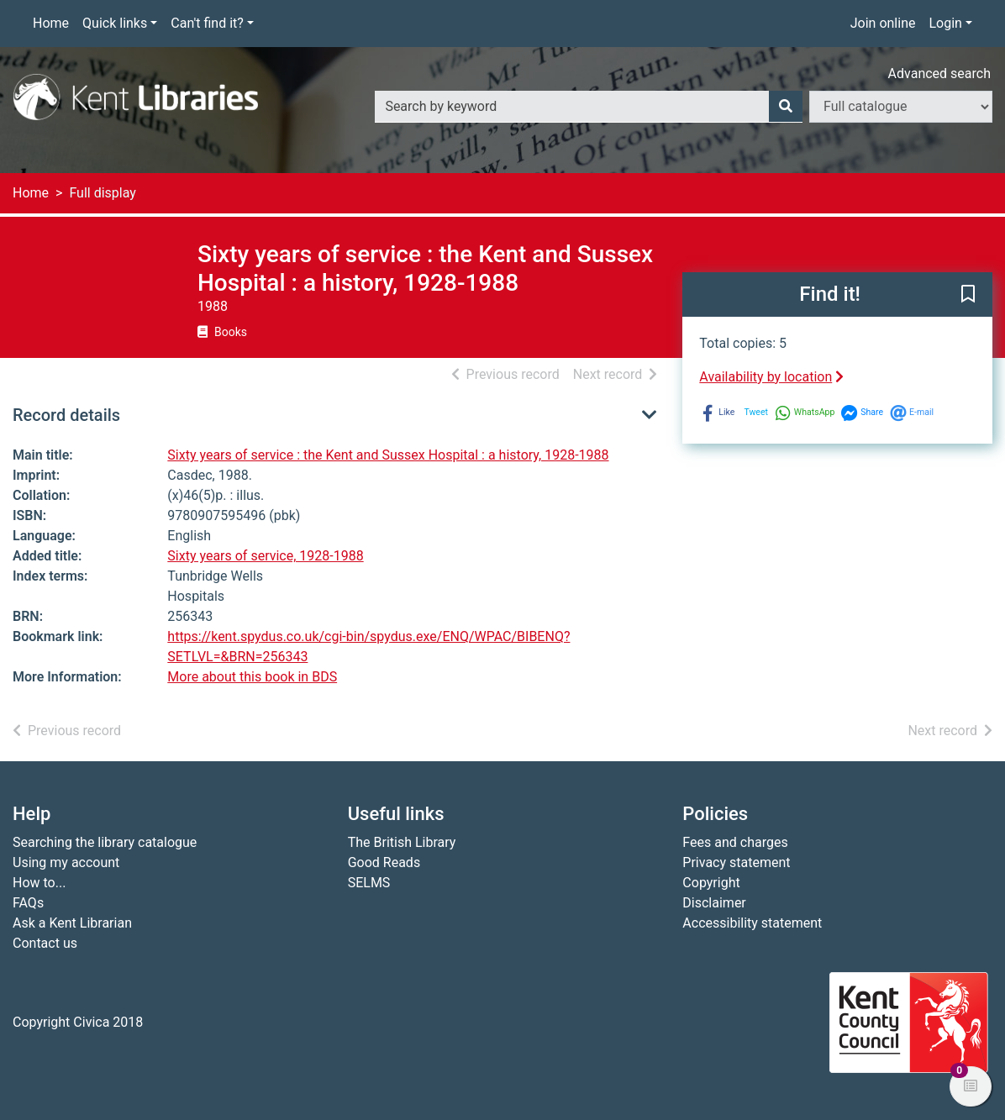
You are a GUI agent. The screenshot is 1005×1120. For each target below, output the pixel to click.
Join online (883, 23)
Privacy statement (736, 862)
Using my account (66, 862)
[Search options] (900, 107)
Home (51, 23)
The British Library (402, 842)
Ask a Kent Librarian (72, 923)
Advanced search (939, 74)
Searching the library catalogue (105, 842)
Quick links (114, 23)
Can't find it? (207, 23)
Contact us (45, 943)
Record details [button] (66, 415)
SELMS (369, 883)
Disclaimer (713, 903)
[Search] (785, 107)
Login (945, 23)
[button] (968, 296)
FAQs (28, 903)
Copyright (710, 883)
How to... (39, 883)
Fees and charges (734, 842)
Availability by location (771, 377)
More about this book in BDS (252, 677)
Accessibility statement (752, 923)
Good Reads (384, 862)
